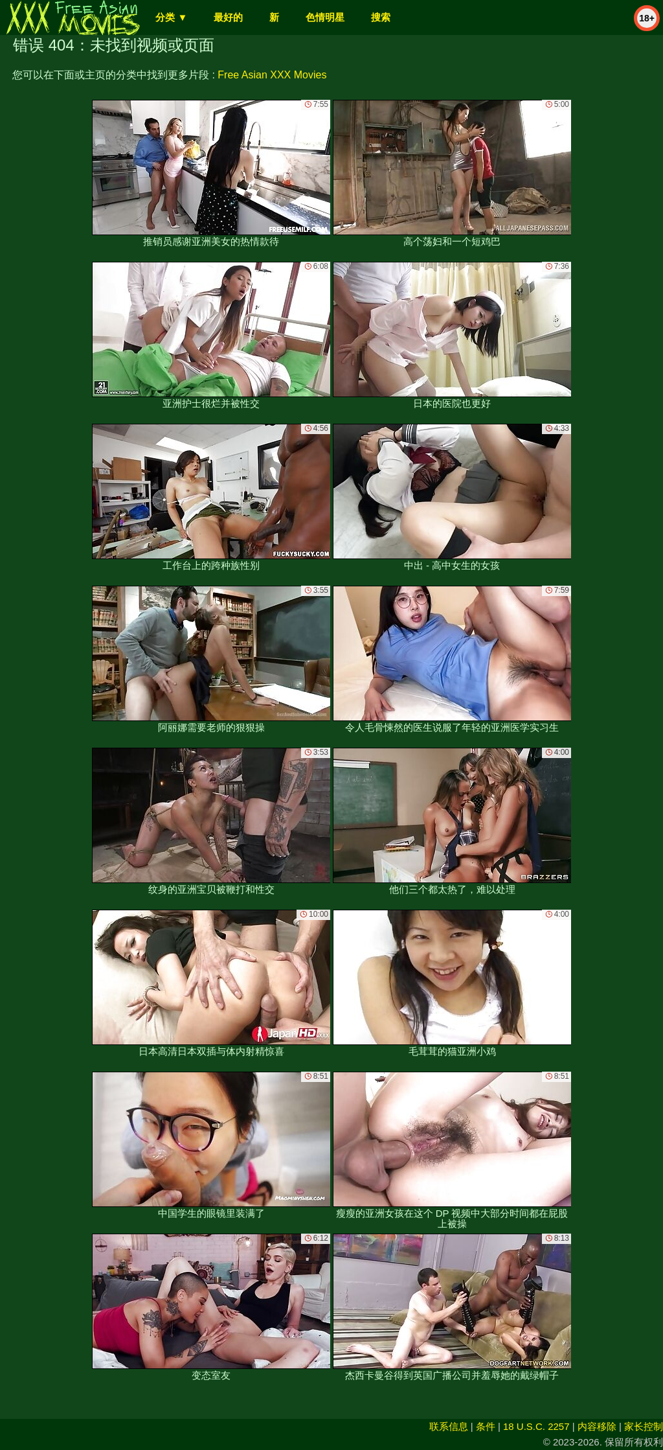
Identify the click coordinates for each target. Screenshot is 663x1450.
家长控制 (643, 1426)
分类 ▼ (171, 17)
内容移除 (597, 1426)
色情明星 (325, 17)
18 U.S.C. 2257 (536, 1426)
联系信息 (448, 1426)
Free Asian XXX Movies (272, 74)
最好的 (228, 17)
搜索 (380, 17)
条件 (485, 1426)
